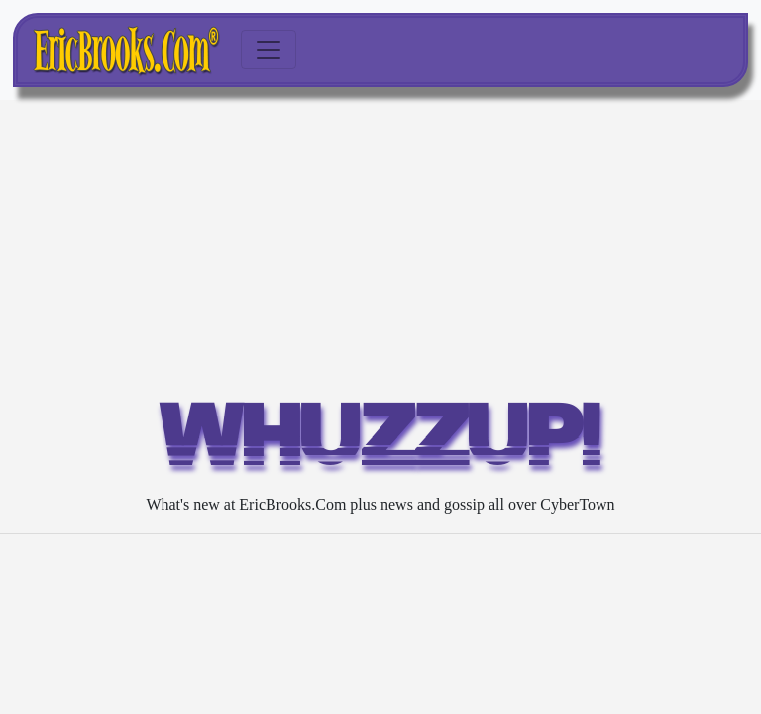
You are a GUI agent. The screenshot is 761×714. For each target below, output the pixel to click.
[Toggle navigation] (268, 49)
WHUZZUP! (381, 442)
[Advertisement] (380, 249)
